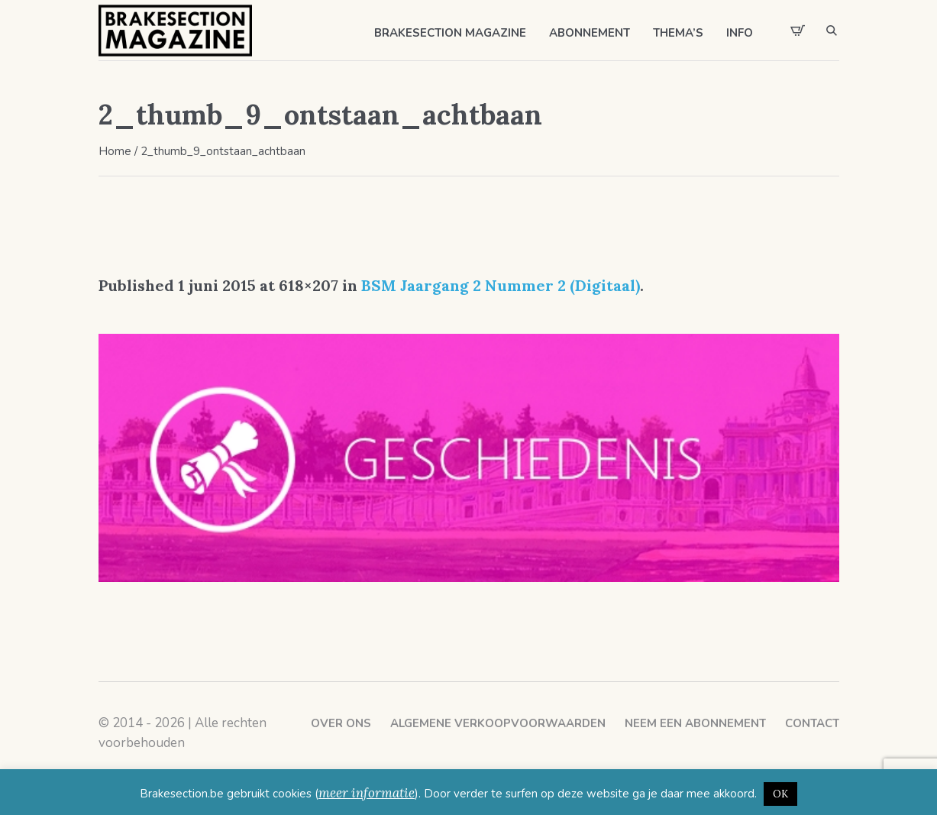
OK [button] (780, 794)
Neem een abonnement (695, 723)
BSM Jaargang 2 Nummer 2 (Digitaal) (500, 285)
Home (115, 151)
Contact (812, 723)
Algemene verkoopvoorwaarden (498, 723)
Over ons (341, 723)
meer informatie (366, 792)
